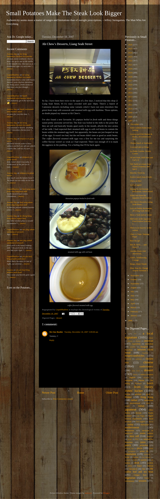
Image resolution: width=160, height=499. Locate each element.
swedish (150, 463)
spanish (143, 460)
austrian (132, 347)
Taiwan (150, 466)
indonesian (148, 400)
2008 (130, 117)
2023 (130, 57)
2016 (130, 84)
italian (141, 406)
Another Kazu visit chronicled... (138, 252)
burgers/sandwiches (134, 355)
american (148, 340)
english (132, 377)
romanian (147, 454)
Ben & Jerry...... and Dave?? (138, 245)
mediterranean (132, 427)
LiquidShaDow (13, 75)
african (130, 341)
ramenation (130, 454)
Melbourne (129, 430)
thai (143, 469)
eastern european (146, 374)
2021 (130, 65)
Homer (128, 397)
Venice (146, 478)
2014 (130, 93)
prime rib (144, 451)
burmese (128, 359)
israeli (127, 406)
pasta (143, 442)
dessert (59, 318)
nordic (130, 439)
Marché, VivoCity (137, 173)
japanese (130, 409)
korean (138, 413)
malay (131, 424)
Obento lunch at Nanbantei (141, 143)
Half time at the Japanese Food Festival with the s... (140, 221)
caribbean (138, 359)
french (150, 383)
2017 (130, 81)
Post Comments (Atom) (63, 399)
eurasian (146, 377)
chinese (148, 362)
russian (135, 457)
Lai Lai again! (136, 185)
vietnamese (129, 481)
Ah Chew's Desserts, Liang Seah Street (141, 203)
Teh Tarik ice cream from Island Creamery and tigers (140, 166)
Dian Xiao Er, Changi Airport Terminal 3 (139, 269)
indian (134, 400)
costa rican (136, 371)
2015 (130, 88)
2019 (130, 72)
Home (80, 392)
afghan (151, 338)
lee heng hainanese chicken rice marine (19, 55)
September (135, 283)
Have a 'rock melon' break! (141, 215)
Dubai (135, 374)
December (135, 124)
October (134, 279)
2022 (130, 60)
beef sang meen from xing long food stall (21, 190)
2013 (130, 97)
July (133, 291)
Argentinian (136, 344)
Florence (138, 383)
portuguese (131, 451)
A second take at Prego (139, 147)
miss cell (134, 436)
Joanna (10, 270)
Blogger (106, 493)
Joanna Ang (12, 54)
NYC (137, 439)
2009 (130, 112)
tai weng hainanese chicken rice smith (19, 76)
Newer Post (48, 392)
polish (151, 448)
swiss (130, 466)
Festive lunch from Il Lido (141, 177)
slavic (135, 460)
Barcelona (128, 350)
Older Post (112, 392)
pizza (139, 448)
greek (148, 394)
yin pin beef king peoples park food (19, 257)
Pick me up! (135, 241)
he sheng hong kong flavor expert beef (19, 217)
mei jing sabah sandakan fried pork (20, 230)
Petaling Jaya (129, 448)
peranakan (144, 445)
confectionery (146, 366)
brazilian (145, 353)
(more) (9, 69)
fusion (127, 394)
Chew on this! (136, 181)
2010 (130, 109)
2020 (130, 69)
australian (149, 344)
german (138, 394)
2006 (130, 320)
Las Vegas (141, 416)
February (135, 311)
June (133, 295)
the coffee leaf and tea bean (139, 470)
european (128, 380)
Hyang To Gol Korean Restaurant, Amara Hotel (141, 190)
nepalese (150, 436)
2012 (130, 100)
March (134, 307)
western (142, 481)
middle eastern (146, 433)
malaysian (145, 424)
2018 (130, 77)
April (133, 303)
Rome (127, 457)
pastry (128, 445)
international (135, 403)
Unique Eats (140, 475)
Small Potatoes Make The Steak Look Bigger (64, 13)
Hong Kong (146, 397)
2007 (130, 121)
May (133, 299)
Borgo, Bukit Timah (138, 264)
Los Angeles (140, 422)
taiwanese (133, 469)
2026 (130, 44)
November (135, 275)
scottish (127, 460)
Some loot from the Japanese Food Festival (140, 196)
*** (135, 334)
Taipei (139, 466)
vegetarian (130, 477)
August (134, 287)
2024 (130, 53)
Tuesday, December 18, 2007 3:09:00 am (81, 332)
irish (148, 403)
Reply (51, 340)
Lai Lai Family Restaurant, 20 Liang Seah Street (141, 209)
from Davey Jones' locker (139, 389)
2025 (130, 48)
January (134, 315)
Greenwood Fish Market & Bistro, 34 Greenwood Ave (141, 136)
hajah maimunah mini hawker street (19, 97)
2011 (130, 105)
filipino (141, 380)
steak (136, 462)
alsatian (138, 341)
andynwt (88, 493)
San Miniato (146, 457)
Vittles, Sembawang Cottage (138, 258)
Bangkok (144, 347)
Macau (151, 421)
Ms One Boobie (56, 332)
